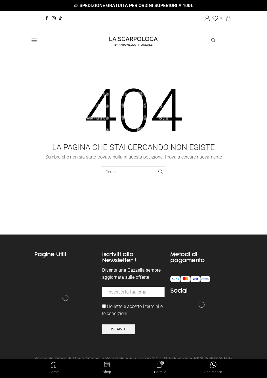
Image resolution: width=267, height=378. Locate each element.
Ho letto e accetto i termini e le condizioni (132, 310)
